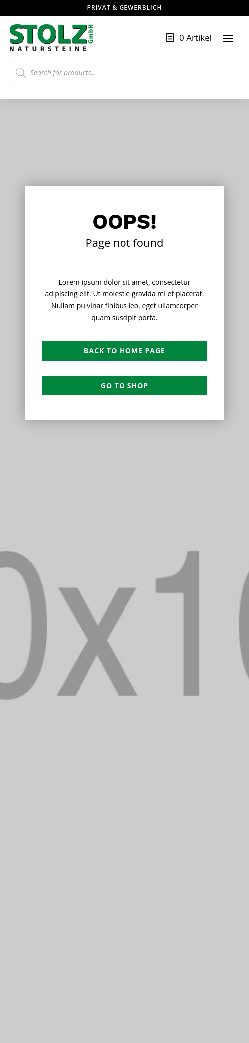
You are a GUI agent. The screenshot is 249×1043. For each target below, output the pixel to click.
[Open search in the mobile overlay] (67, 72)
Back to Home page (124, 350)
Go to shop (124, 385)
